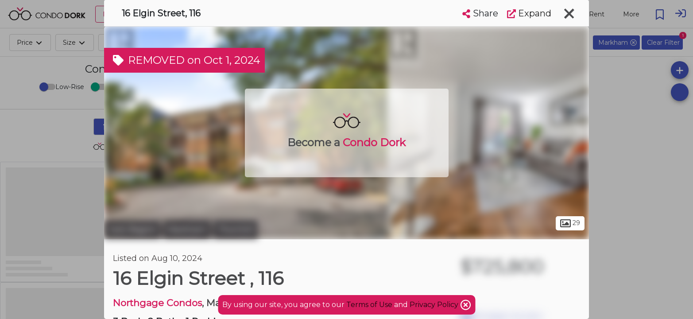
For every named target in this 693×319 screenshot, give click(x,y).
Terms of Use (369, 304)
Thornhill (235, 229)
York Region (132, 229)
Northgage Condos (157, 302)
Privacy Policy (435, 304)
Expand (529, 13)
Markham (186, 229)
